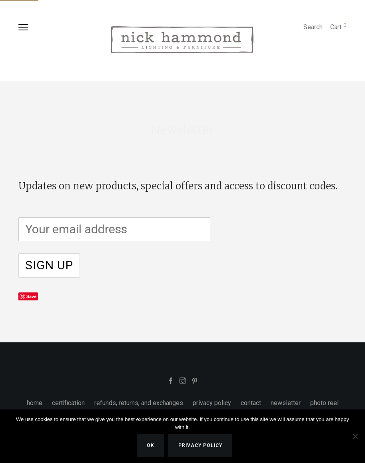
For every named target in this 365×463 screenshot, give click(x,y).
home (34, 403)
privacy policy (212, 403)
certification (68, 403)
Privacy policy (200, 445)
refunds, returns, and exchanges (138, 403)
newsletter (286, 403)
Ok (150, 445)
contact (251, 403)
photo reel (324, 403)
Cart (338, 27)
